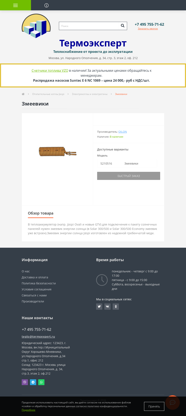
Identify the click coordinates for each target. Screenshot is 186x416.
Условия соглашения (36, 289)
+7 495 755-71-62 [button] (36, 329)
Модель (102, 155)
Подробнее (28, 410)
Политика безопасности (39, 283)
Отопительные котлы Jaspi (48, 94)
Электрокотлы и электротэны (89, 94)
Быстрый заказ (129, 176)
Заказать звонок (148, 28)
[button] (149, 24)
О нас (26, 271)
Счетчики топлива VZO (50, 70)
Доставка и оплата (35, 277)
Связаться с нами (34, 295)
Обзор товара (40, 213)
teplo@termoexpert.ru (38, 336)
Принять (154, 406)
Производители (33, 301)
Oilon (122, 131)
